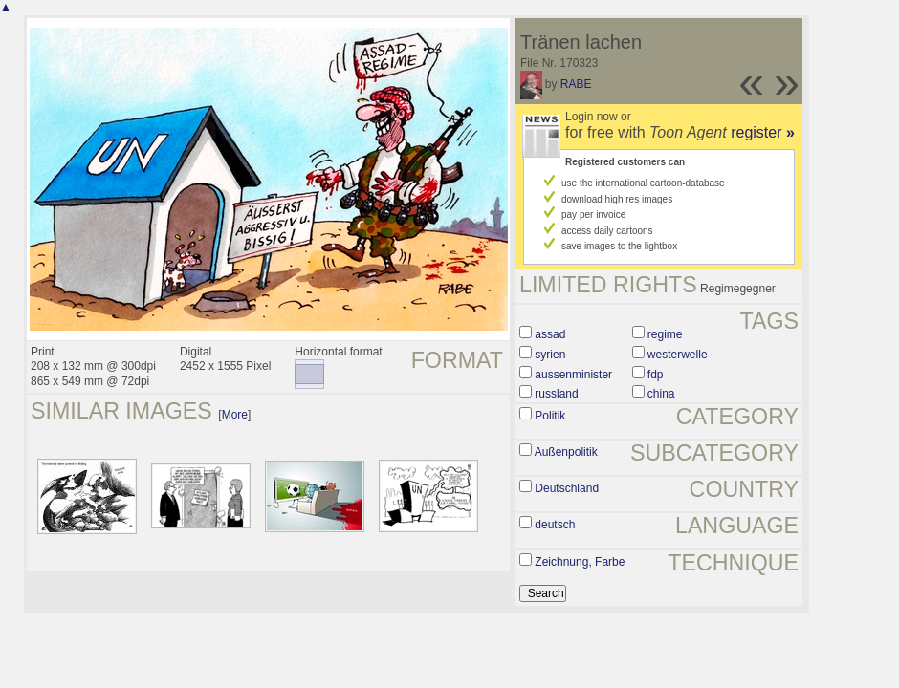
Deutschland (567, 488)
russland (556, 393)
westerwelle (677, 354)
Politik (550, 415)
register (763, 132)
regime (665, 334)
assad (550, 334)
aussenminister (573, 374)
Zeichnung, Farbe (580, 562)
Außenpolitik (566, 452)
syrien (550, 354)
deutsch (555, 524)
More (235, 414)
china (661, 393)
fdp (655, 374)
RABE (576, 84)
